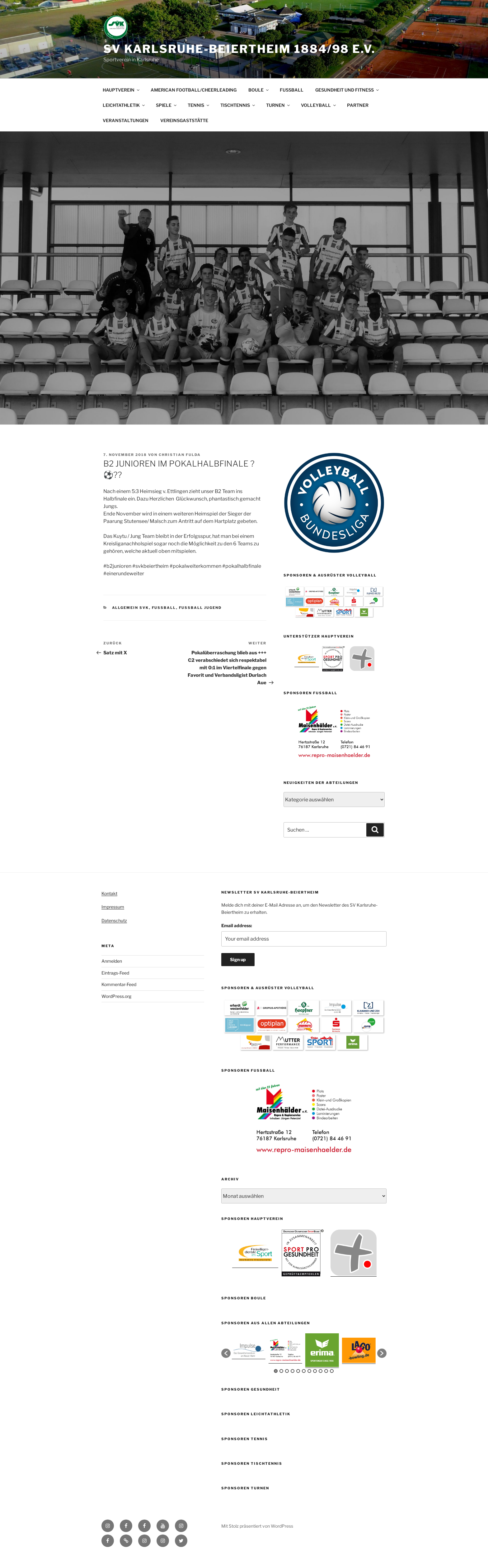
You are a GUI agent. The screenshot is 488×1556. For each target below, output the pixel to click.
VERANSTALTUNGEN (125, 120)
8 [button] (315, 1371)
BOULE (259, 90)
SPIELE (166, 105)
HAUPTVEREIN (121, 90)
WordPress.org (116, 996)
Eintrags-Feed (115, 972)
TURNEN (278, 105)
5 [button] (298, 1371)
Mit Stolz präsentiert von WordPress (257, 1526)
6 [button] (304, 1371)
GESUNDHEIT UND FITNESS (347, 90)
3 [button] (287, 1371)
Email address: (236, 925)
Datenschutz (114, 920)
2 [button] (281, 1371)
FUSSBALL (291, 90)
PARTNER (357, 105)
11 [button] (332, 1371)
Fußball (164, 607)
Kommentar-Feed (118, 984)
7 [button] (309, 1371)
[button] (226, 1353)
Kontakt (109, 893)
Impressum (112, 906)
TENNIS (199, 105)
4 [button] (292, 1371)
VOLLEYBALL (319, 105)
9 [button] (320, 1371)
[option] (306, 658)
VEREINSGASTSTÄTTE (184, 120)
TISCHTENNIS (238, 105)
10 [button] (326, 1371)
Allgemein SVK (130, 607)
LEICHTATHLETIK (124, 105)
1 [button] (276, 1371)
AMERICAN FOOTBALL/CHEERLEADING (194, 90)
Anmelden (111, 961)
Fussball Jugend (200, 607)
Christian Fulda (180, 455)
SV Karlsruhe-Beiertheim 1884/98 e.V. (239, 49)
